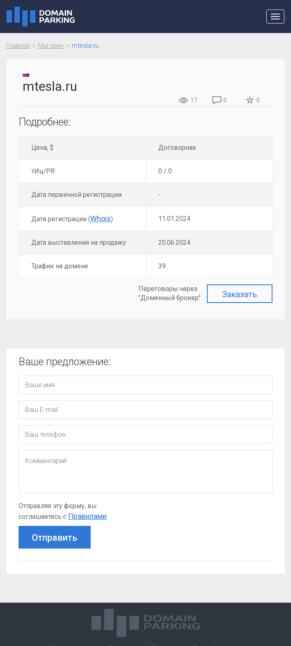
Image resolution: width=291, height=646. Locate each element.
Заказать (239, 294)
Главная (18, 46)
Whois (100, 218)
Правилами (87, 516)
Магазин (50, 46)
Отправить (54, 537)
